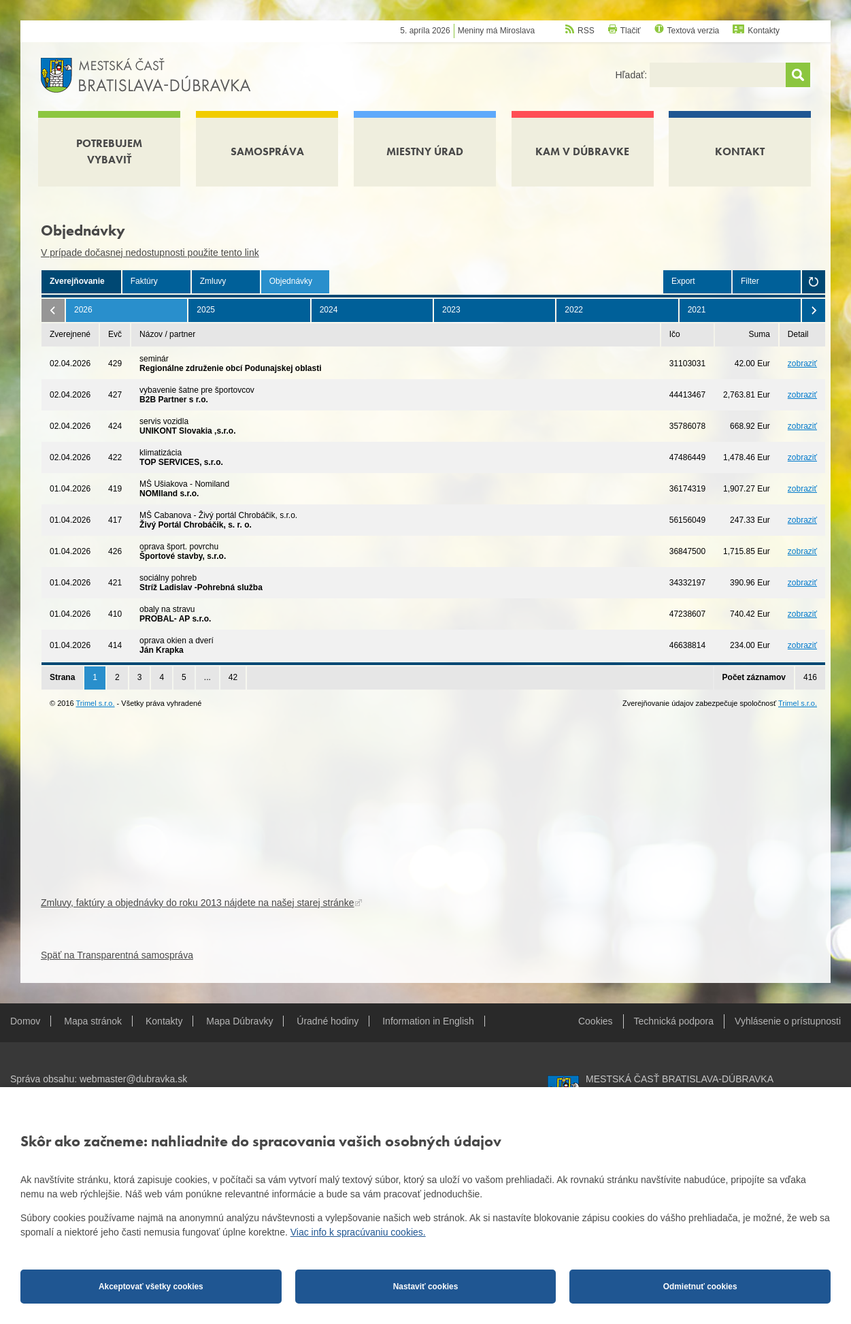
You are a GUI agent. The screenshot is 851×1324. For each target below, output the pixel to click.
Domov (25, 1021)
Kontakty (764, 30)
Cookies (595, 1021)
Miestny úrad (424, 151)
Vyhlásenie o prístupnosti (788, 1021)
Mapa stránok (93, 1021)
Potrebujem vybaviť (109, 151)
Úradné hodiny (327, 1021)
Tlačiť (630, 30)
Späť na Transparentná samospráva (117, 955)
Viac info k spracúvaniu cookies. (358, 1232)
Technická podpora (674, 1021)
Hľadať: (632, 74)
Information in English (428, 1021)
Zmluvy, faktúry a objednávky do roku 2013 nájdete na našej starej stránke (197, 902)
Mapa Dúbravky (239, 1021)
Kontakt (740, 151)
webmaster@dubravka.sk (133, 1078)
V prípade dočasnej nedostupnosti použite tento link (150, 252)
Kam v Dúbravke (582, 151)
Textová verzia (693, 30)
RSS (586, 30)
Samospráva (267, 151)
